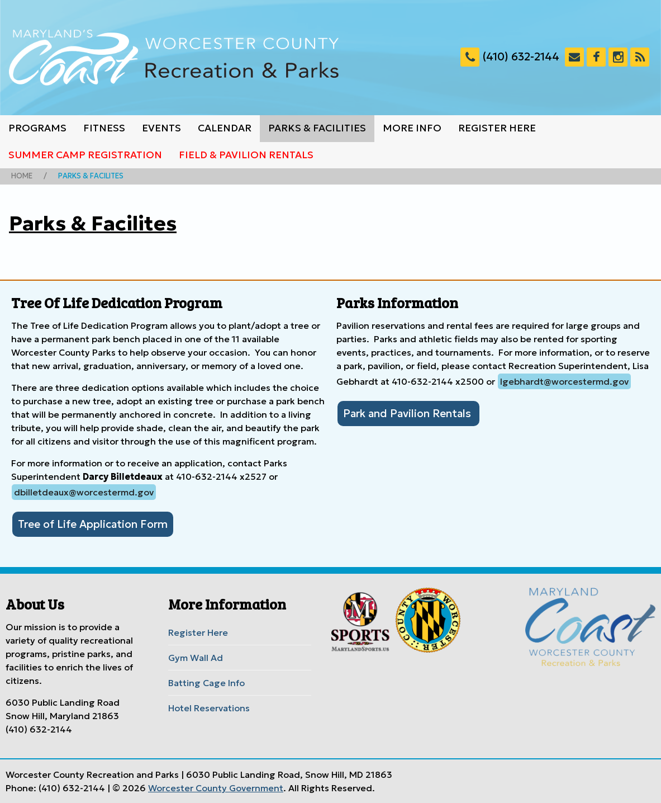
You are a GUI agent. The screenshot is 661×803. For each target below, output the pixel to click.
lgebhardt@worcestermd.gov (564, 381)
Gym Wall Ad (195, 657)
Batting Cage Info (206, 682)
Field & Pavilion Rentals (246, 155)
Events (161, 128)
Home (21, 176)
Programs (37, 128)
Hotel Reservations (209, 708)
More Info (412, 128)
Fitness (104, 128)
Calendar (224, 128)
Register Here (497, 128)
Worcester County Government (215, 787)
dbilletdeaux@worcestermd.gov (84, 492)
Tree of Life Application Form (93, 524)
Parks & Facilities (317, 128)
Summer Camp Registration (85, 155)
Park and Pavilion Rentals (408, 413)
